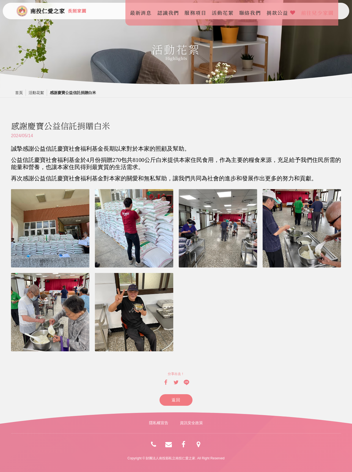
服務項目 (197, 11)
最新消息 (142, 11)
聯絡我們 (252, 11)
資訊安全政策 (191, 423)
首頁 (19, 92)
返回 (176, 399)
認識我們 (170, 11)
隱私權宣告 (158, 423)
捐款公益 (282, 11)
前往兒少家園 (319, 11)
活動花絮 (224, 11)
